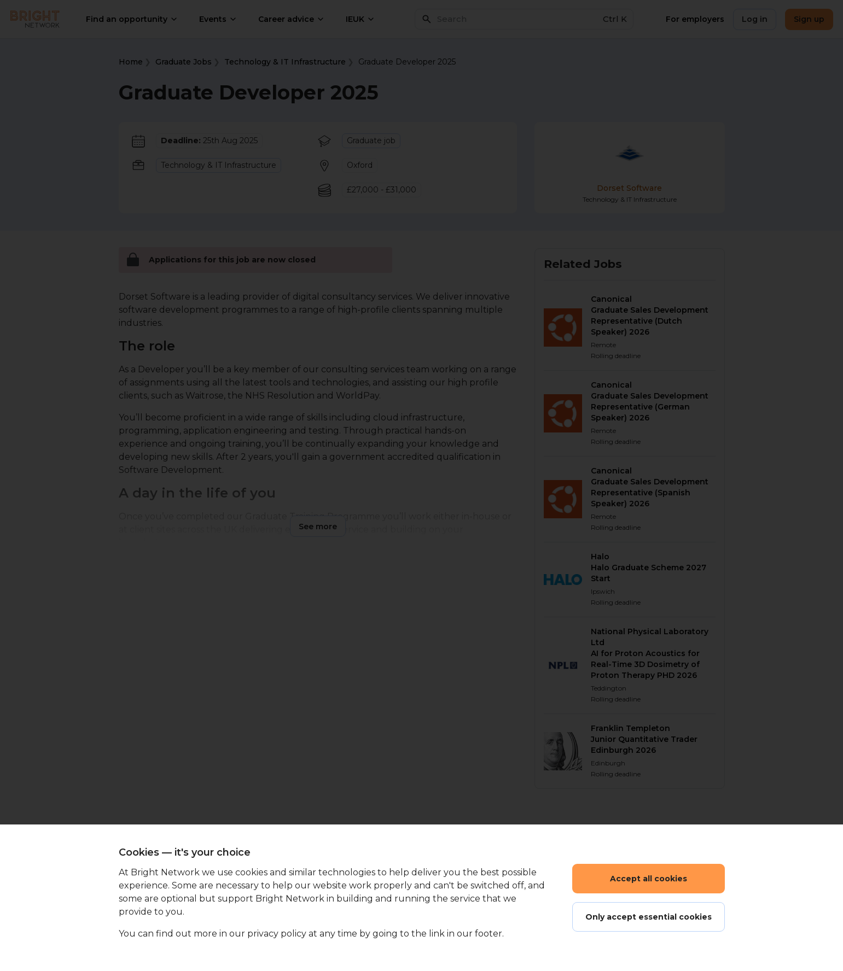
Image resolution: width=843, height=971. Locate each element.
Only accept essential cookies (648, 917)
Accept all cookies (648, 879)
